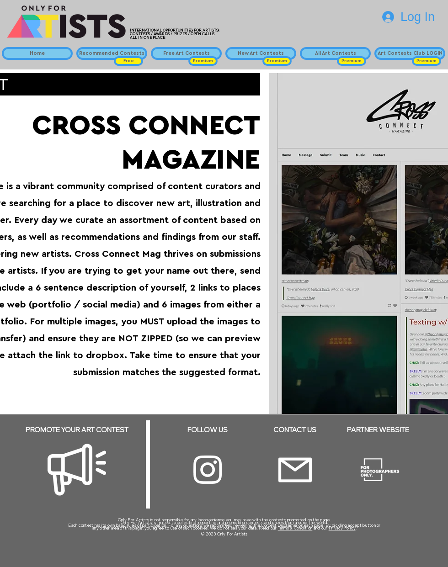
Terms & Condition (295, 527)
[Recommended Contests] (111, 53)
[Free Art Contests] (186, 53)
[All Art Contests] (335, 53)
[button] (128, 61)
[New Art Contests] (260, 53)
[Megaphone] (77, 469)
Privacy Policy (342, 527)
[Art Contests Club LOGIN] (409, 53)
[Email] (295, 470)
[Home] (37, 53)
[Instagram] (207, 470)
